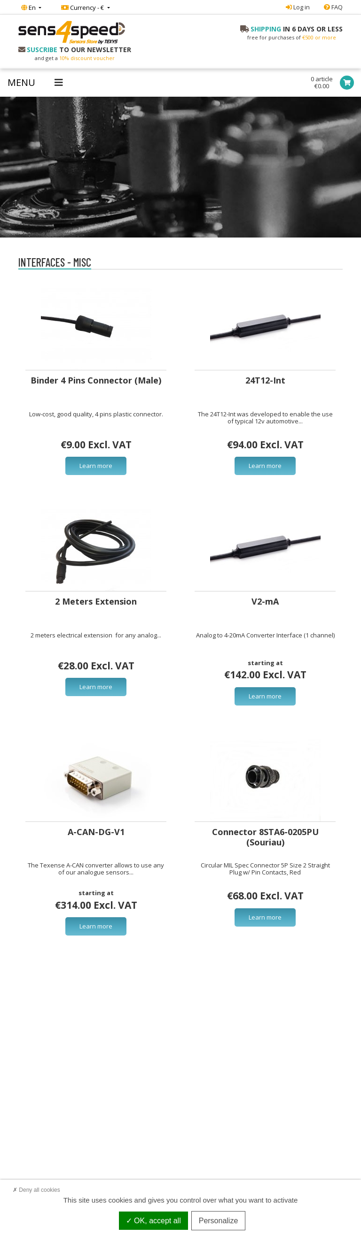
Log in (298, 7)
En (29, 7)
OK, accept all (153, 1221)
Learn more (95, 465)
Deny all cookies (36, 1190)
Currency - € (83, 7)
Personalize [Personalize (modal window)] (218, 1221)
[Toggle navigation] (35, 82)
